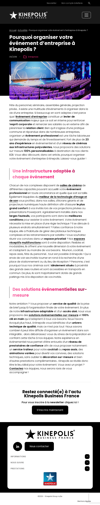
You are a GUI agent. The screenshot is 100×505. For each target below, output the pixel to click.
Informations (18, 456)
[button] (87, 456)
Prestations (17, 468)
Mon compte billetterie (72, 3)
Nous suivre (17, 462)
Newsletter (51, 3)
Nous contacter (39, 446)
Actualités (22, 30)
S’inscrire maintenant (50, 410)
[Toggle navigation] (86, 15)
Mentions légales (84, 501)
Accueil (12, 30)
